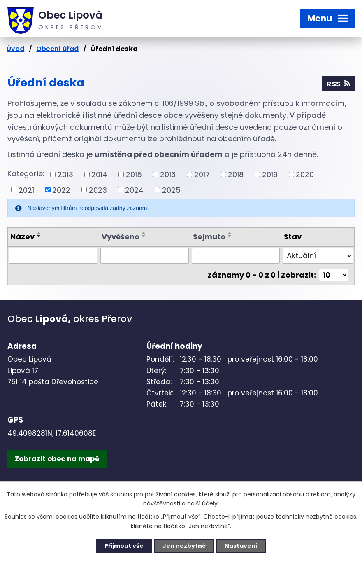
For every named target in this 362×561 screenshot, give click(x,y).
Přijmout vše (124, 546)
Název (22, 236)
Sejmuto (209, 236)
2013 (65, 174)
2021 (26, 190)
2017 (202, 174)
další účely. (203, 504)
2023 (98, 190)
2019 (270, 174)
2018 (236, 174)
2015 (134, 174)
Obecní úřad (57, 49)
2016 (168, 174)
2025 (171, 190)
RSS (338, 84)
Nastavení (241, 546)
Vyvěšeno (120, 236)
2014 (99, 174)
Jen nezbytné (184, 546)
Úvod (15, 49)
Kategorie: (25, 173)
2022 (61, 190)
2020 (305, 174)
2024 (134, 190)
